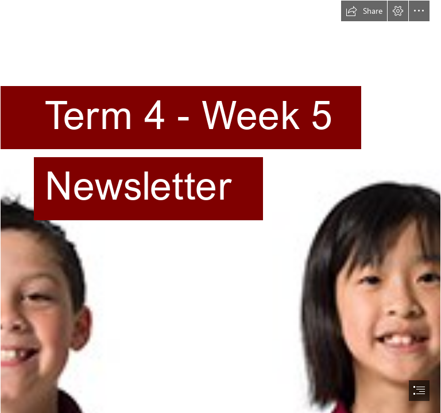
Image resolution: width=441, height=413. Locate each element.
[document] (220, 206)
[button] (364, 11)
